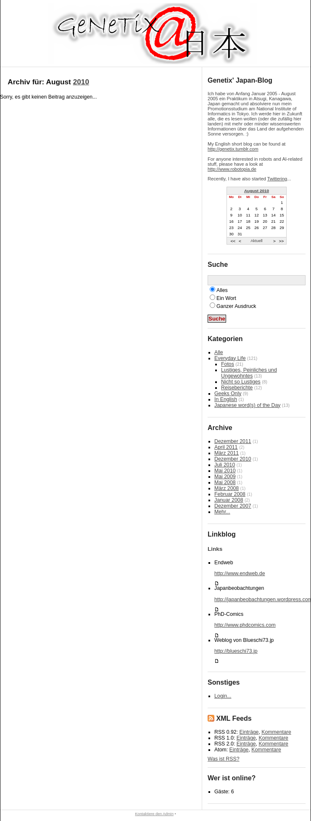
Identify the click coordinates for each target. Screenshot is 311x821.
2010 (81, 82)
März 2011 (226, 453)
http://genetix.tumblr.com (233, 148)
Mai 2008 (225, 482)
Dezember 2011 (232, 441)
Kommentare (276, 732)
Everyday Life (230, 358)
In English (225, 399)
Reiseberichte (237, 388)
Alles (222, 290)
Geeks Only (227, 393)
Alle (218, 352)
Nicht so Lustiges (241, 382)
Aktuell (256, 240)
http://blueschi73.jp (236, 651)
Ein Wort (226, 298)
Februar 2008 (229, 494)
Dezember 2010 (232, 459)
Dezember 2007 (232, 506)
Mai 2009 (225, 477)
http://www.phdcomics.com (245, 625)
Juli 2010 (224, 465)
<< (232, 240)
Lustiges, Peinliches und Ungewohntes (249, 373)
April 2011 (225, 447)
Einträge (249, 732)
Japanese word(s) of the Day (247, 405)
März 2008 (226, 488)
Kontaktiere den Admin (154, 814)
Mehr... (222, 512)
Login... (222, 696)
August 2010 (256, 190)
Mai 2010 (225, 471)
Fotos (227, 364)
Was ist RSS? (224, 759)
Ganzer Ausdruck (236, 306)
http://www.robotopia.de (232, 169)
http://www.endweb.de (239, 573)
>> (281, 240)
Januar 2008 (228, 500)
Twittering (277, 178)
